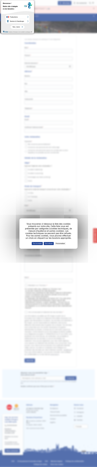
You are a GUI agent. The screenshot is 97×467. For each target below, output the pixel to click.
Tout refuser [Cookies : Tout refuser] (49, 243)
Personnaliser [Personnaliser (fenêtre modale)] (60, 243)
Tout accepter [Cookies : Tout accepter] (37, 243)
